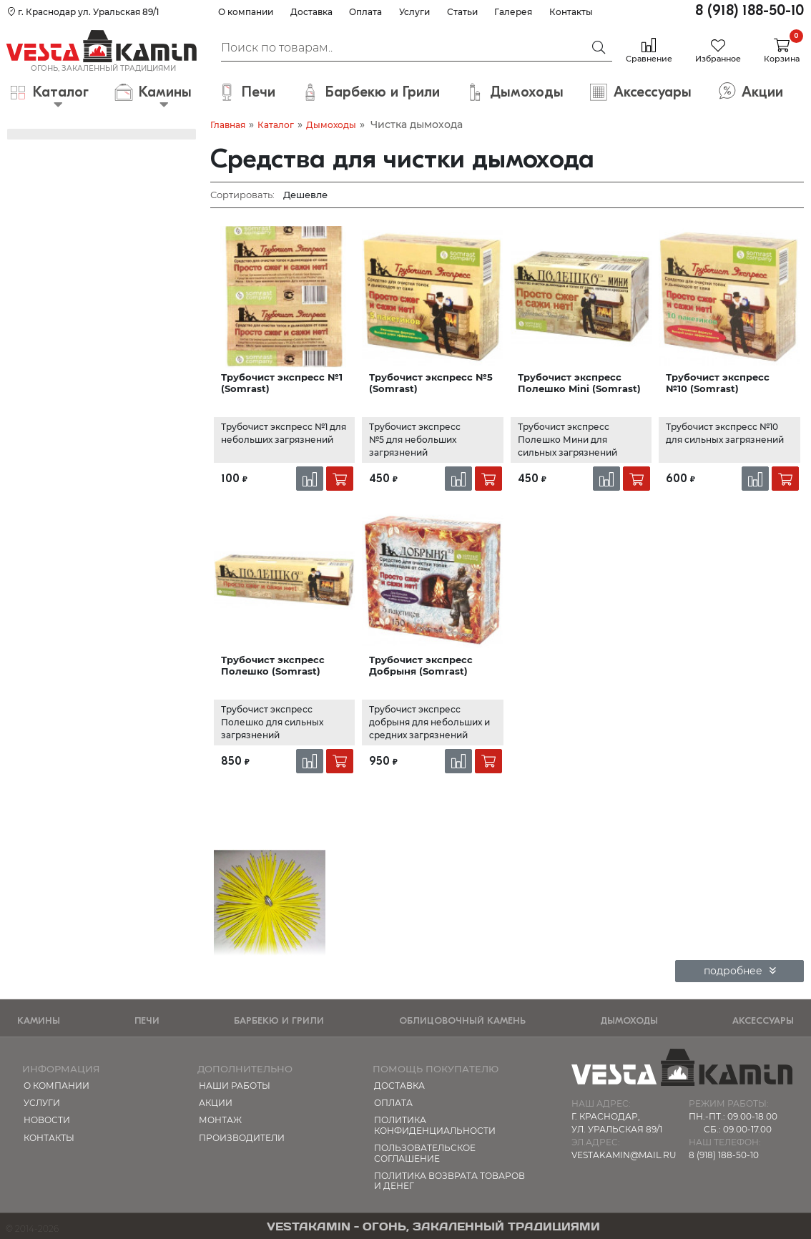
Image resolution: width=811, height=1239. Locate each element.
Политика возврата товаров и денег (449, 1180)
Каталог (275, 124)
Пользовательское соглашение (425, 1152)
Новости (47, 1120)
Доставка (311, 11)
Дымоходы (331, 124)
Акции (215, 1102)
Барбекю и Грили (279, 1020)
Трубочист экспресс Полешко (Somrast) (273, 665)
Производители (242, 1137)
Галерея (513, 11)
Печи (146, 1020)
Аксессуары (763, 1020)
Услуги (414, 11)
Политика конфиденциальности (435, 1125)
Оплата (365, 11)
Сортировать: (242, 194)
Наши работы (234, 1085)
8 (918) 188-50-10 (749, 10)
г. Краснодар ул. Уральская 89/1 (83, 11)
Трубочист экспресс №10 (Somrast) (718, 382)
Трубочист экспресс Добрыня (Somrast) (421, 665)
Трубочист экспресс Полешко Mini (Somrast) (579, 382)
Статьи (462, 11)
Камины (38, 1020)
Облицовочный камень (462, 1020)
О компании (245, 11)
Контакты (571, 11)
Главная (227, 124)
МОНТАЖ (220, 1120)
